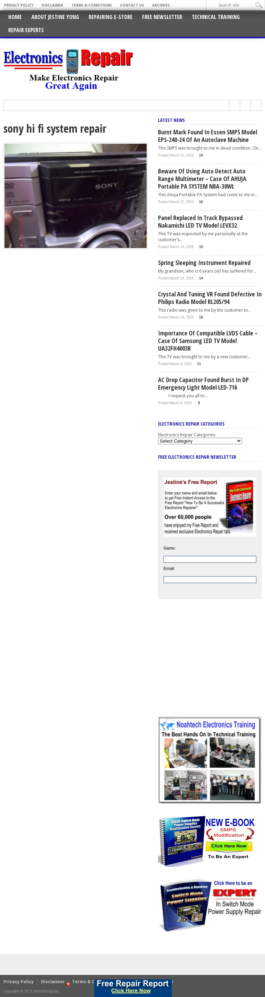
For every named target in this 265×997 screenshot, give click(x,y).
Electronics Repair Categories (186, 435)
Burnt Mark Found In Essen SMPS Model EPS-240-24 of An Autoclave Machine (207, 135)
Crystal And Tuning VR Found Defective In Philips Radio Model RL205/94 (210, 297)
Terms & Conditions (91, 5)
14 (201, 278)
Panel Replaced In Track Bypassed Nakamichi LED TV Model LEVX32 (200, 221)
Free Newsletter (162, 17)
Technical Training (216, 17)
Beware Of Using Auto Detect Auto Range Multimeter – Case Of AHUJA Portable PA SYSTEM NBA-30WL (202, 178)
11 (199, 364)
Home (15, 17)
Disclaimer (52, 5)
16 (201, 202)
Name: (170, 548)
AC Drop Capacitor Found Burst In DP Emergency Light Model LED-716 (203, 383)
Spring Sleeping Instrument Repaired (204, 262)
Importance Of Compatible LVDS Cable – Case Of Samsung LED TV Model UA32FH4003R (208, 340)
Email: (169, 568)
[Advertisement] (210, 663)
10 (201, 155)
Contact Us (132, 5)
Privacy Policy (18, 5)
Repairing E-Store (110, 17)
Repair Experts (26, 30)
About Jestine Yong (55, 17)
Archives (161, 5)
